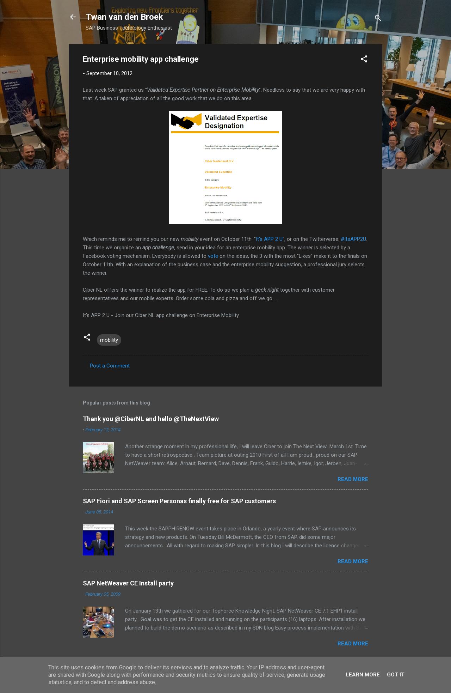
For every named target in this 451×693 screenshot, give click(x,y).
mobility (109, 340)
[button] (364, 60)
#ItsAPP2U (353, 239)
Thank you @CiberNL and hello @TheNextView (151, 419)
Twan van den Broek (124, 17)
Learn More (363, 674)
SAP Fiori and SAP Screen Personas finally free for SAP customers (179, 501)
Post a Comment (110, 366)
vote (213, 256)
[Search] (378, 19)
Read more (353, 479)
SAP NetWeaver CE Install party (128, 583)
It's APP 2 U (269, 239)
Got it (395, 674)
